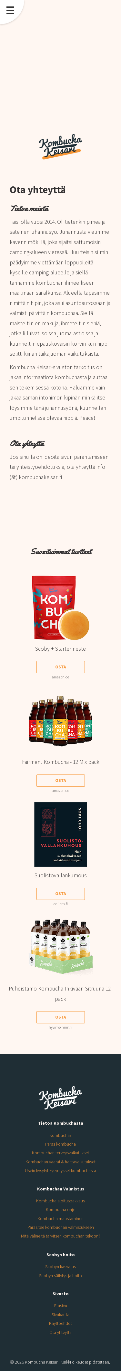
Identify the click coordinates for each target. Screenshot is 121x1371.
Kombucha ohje (60, 1209)
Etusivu (60, 1305)
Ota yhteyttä (60, 1332)
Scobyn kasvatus (60, 1266)
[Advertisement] (60, 63)
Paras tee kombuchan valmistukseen (60, 1227)
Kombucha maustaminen (60, 1218)
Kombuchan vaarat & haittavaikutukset (60, 1162)
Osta (60, 667)
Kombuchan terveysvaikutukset (60, 1153)
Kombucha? (60, 1135)
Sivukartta (60, 1314)
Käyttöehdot (60, 1323)
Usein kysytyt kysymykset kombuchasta (60, 1170)
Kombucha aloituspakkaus (60, 1201)
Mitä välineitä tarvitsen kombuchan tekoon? (60, 1236)
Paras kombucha (60, 1144)
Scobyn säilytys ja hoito (60, 1275)
